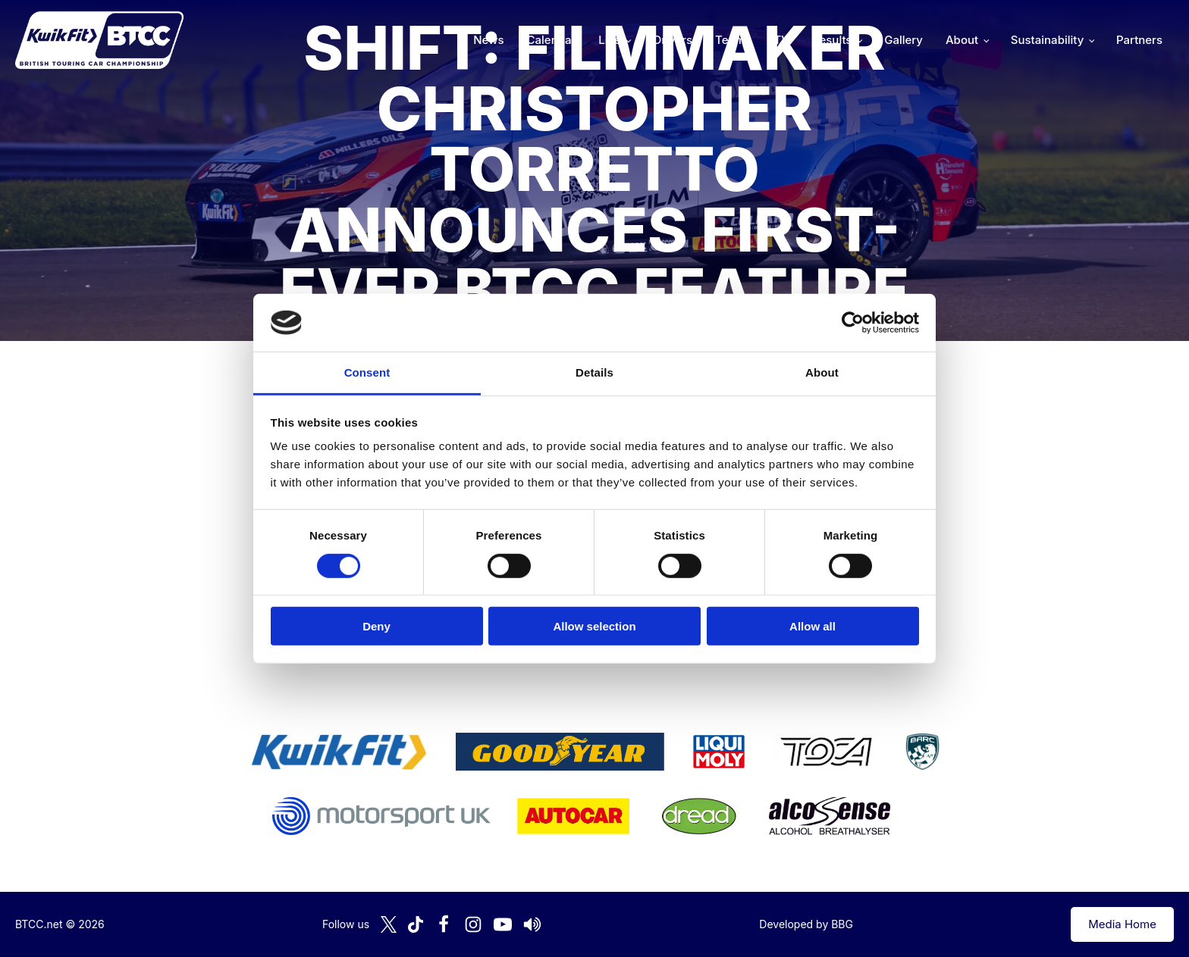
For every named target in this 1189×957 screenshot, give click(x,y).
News (488, 40)
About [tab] (822, 372)
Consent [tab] (367, 372)
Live (609, 40)
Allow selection (594, 626)
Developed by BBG (806, 924)
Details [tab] (594, 372)
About (962, 40)
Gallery (903, 40)
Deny (376, 626)
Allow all (812, 626)
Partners (1139, 40)
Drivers (672, 40)
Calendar (551, 40)
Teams (733, 40)
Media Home (1122, 924)
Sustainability (1047, 40)
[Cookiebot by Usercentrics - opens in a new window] (852, 322)
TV (781, 40)
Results (832, 40)
